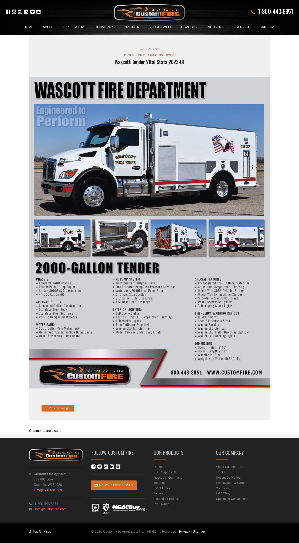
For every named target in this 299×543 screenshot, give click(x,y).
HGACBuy (189, 27)
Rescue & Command (168, 477)
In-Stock (131, 27)
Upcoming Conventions (232, 498)
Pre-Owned (161, 504)
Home (28, 27)
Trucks (220, 472)
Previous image (57, 408)
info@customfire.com (50, 509)
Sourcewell (160, 27)
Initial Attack (162, 488)
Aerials (158, 493)
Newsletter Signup (114, 485)
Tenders (159, 482)
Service (243, 27)
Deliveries (104, 27)
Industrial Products (166, 498)
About (48, 27)
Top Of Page (40, 531)
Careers (267, 27)
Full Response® (165, 472)
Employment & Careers (232, 482)
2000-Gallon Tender (160, 55)
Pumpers (160, 466)
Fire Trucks (74, 27)
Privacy (184, 531)
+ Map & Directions (48, 490)
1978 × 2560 (132, 55)
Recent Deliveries (228, 477)
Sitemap (199, 531)
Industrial (216, 27)
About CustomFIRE (229, 466)
